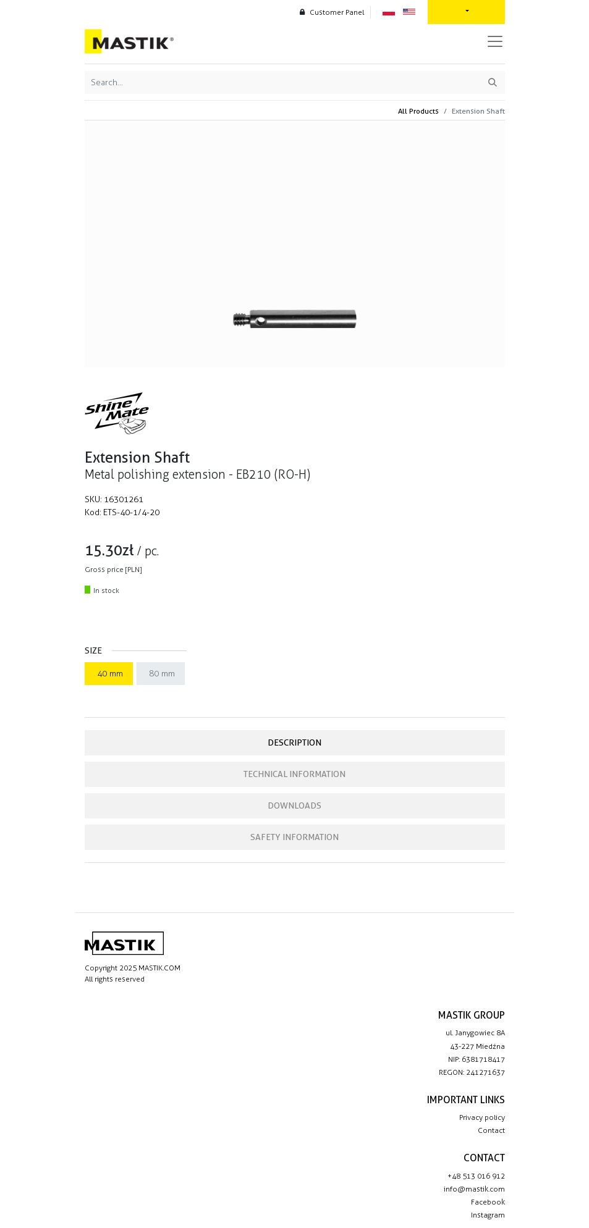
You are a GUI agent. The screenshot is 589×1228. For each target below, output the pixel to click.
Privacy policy (482, 1117)
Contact (491, 1130)
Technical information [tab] (294, 774)
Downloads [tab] (294, 805)
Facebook (488, 1202)
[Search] (492, 82)
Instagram (488, 1215)
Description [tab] (294, 742)
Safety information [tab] (294, 837)
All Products (418, 111)
